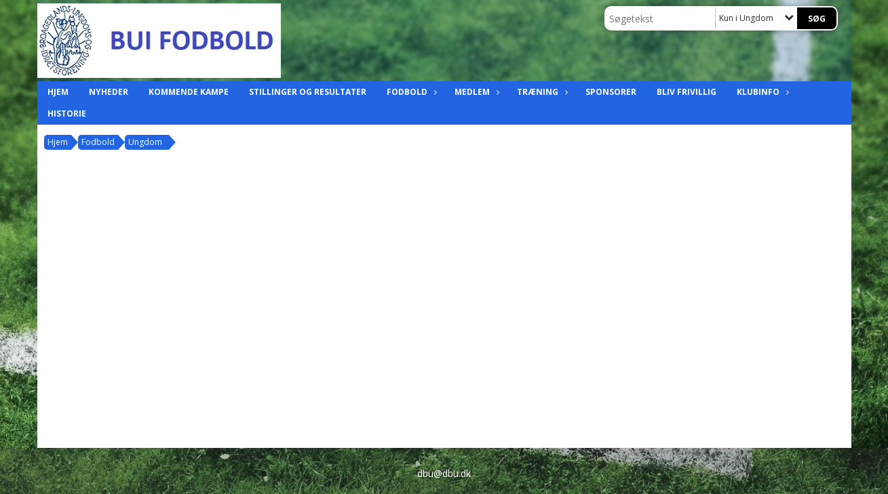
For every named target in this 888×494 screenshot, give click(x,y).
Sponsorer (610, 92)
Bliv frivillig (686, 92)
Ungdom (145, 142)
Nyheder (108, 92)
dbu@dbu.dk (444, 473)
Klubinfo (761, 92)
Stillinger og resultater (307, 92)
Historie (66, 113)
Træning (541, 92)
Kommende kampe (189, 92)
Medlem (476, 92)
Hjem (58, 92)
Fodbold (410, 92)
